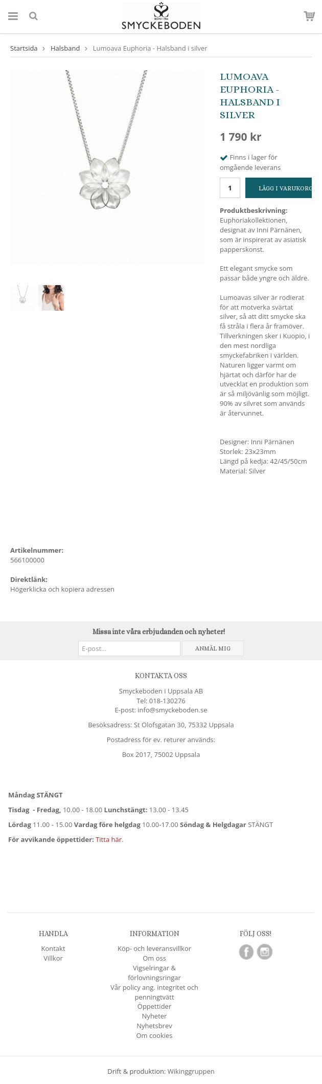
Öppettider (154, 1006)
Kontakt (53, 948)
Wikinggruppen (191, 1071)
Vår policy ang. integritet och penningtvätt (154, 992)
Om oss (154, 958)
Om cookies (154, 1035)
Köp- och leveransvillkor (154, 948)
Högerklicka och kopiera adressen (62, 589)
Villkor (53, 958)
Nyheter (154, 1016)
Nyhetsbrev (154, 1025)
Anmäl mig (213, 648)
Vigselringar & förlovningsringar (154, 972)
